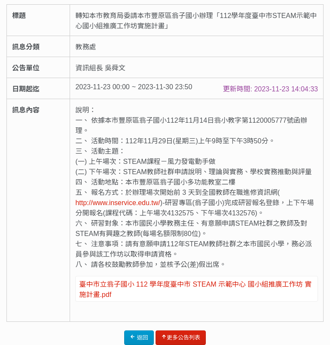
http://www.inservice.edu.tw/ (117, 202)
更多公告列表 (180, 337)
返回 (139, 337)
